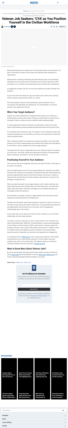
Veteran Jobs (26, 11)
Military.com (26, 236)
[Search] (57, 2)
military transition (39, 243)
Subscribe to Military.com (47, 254)
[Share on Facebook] (51, 26)
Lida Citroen (8, 26)
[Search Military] (31, 410)
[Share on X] (54, 26)
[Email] (57, 26)
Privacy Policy (43, 295)
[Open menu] (3, 2)
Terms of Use (33, 295)
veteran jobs (15, 254)
